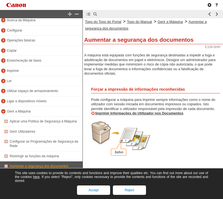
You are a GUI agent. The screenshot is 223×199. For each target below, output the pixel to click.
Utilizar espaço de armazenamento (32, 91)
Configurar (14, 30)
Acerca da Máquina (21, 20)
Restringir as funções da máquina (34, 156)
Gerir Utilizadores (22, 131)
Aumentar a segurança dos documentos (39, 166)
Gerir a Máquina (19, 111)
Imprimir (13, 71)
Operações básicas (21, 40)
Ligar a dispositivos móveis (26, 101)
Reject (129, 190)
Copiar (12, 51)
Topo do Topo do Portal (103, 22)
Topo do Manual (139, 22)
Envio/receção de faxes (24, 60)
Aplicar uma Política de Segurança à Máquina (43, 121)
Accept (94, 190)
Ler (9, 81)
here (36, 177)
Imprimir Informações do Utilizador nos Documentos (139, 113)
